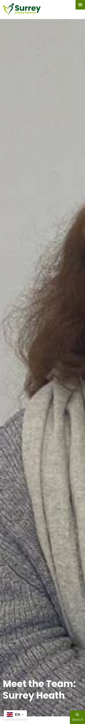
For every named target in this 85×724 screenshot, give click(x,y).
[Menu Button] (80, 5)
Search (77, 717)
